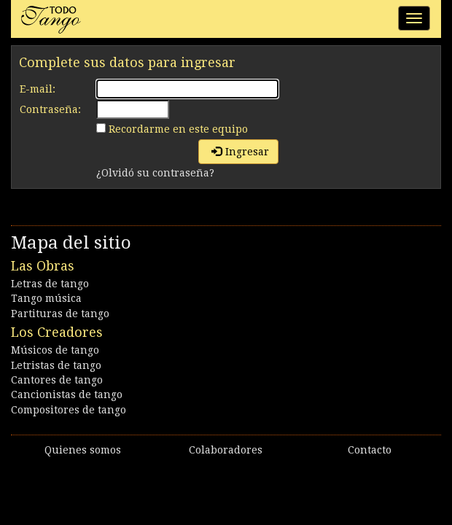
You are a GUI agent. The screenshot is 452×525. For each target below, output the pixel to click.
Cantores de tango (57, 380)
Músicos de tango (55, 350)
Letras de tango (50, 283)
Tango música (46, 298)
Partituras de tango (60, 313)
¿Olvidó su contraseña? (155, 173)
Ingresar (240, 151)
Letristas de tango (56, 365)
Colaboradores (225, 450)
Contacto (369, 450)
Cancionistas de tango (66, 394)
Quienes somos (82, 450)
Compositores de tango (68, 410)
